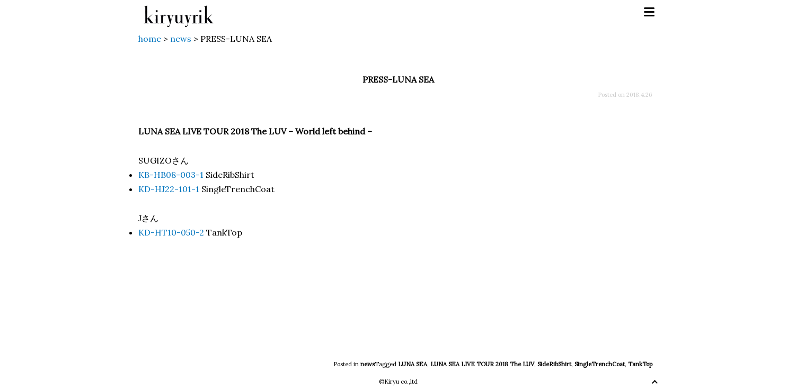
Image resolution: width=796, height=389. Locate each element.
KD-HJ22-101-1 (168, 189)
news (367, 364)
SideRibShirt (554, 364)
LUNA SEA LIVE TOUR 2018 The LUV (482, 364)
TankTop (640, 364)
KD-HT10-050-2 (171, 232)
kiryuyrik (179, 12)
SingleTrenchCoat (599, 364)
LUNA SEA (412, 364)
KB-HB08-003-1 (171, 174)
